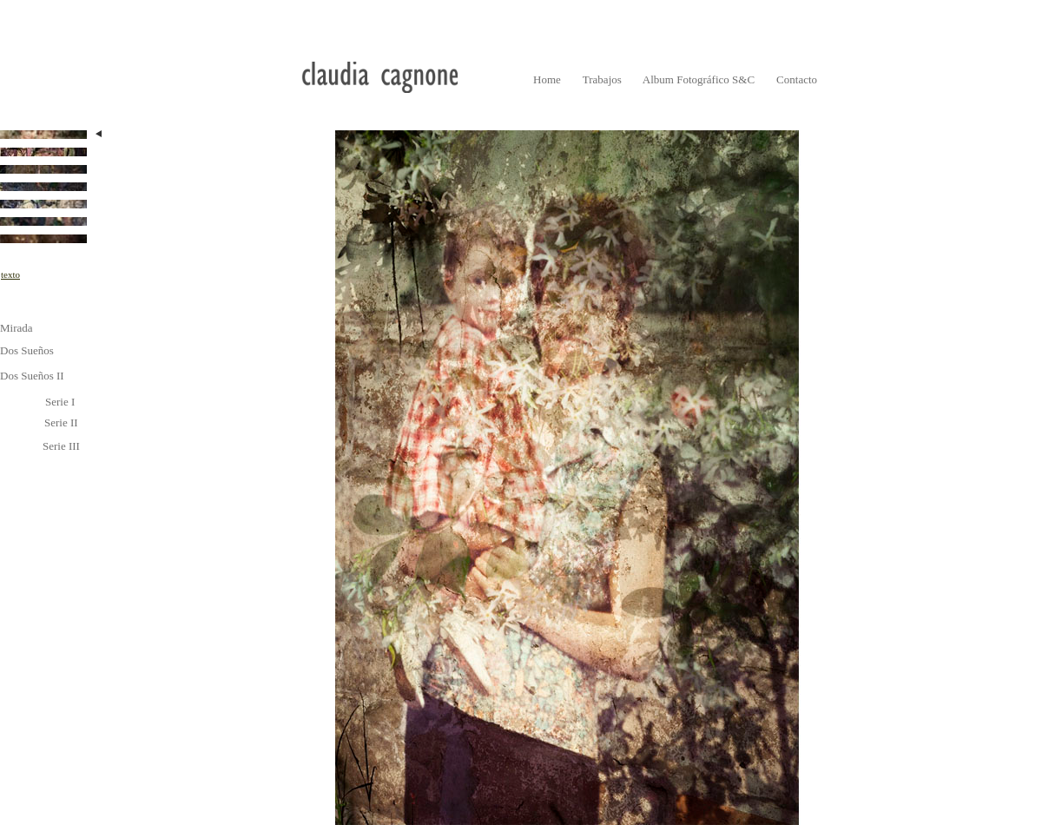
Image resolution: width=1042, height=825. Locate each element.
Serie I (60, 401)
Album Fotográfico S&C (699, 79)
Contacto (796, 79)
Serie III (61, 445)
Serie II (61, 422)
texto (10, 274)
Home (547, 79)
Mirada (16, 327)
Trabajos (602, 79)
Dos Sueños (27, 350)
